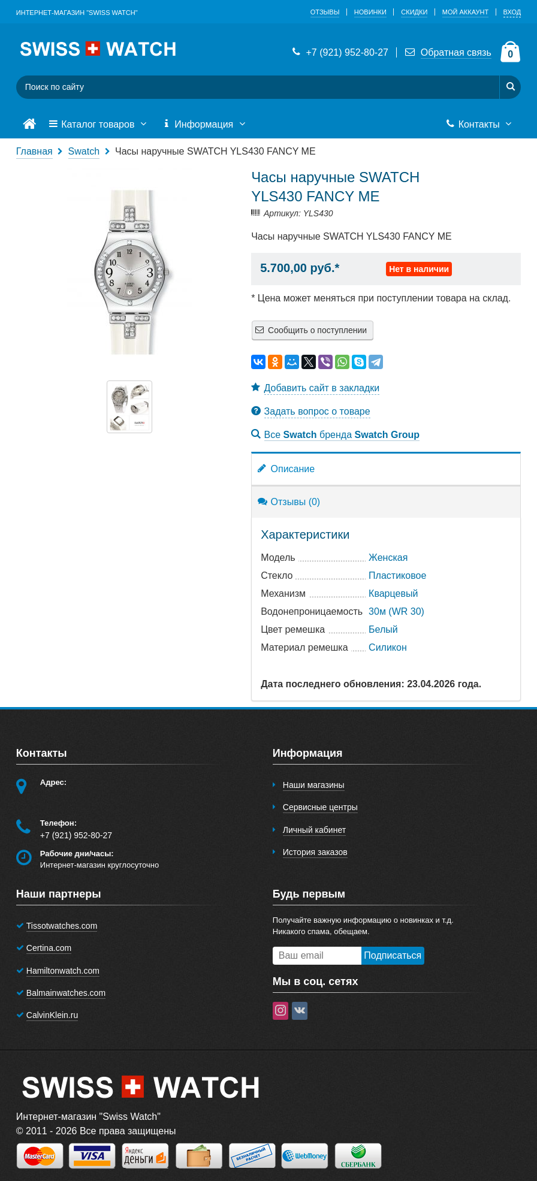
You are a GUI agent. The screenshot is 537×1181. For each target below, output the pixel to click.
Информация (205, 124)
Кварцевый (393, 593)
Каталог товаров (99, 124)
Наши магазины (314, 785)
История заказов (315, 852)
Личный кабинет (314, 830)
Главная (34, 151)
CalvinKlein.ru (52, 1015)
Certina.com (48, 948)
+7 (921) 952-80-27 (339, 52)
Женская (388, 557)
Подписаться (392, 955)
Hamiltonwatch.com (62, 970)
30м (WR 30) (396, 611)
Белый (383, 629)
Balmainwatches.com (65, 993)
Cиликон (388, 647)
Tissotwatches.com (62, 926)
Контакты (479, 124)
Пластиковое (397, 575)
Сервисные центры (320, 807)
